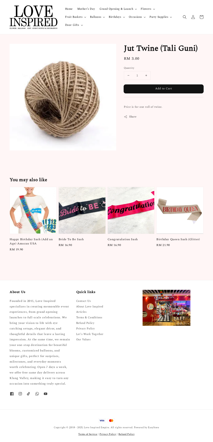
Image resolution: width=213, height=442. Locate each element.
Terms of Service (87, 434)
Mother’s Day (86, 9)
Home (69, 9)
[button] (184, 17)
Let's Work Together (90, 334)
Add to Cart (163, 88)
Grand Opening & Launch (116, 9)
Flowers (146, 9)
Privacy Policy (85, 329)
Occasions (135, 17)
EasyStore (153, 427)
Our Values (83, 339)
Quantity (129, 68)
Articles (81, 312)
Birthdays (115, 17)
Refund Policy (85, 323)
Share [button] (130, 117)
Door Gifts (72, 25)
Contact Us (83, 301)
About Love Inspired (89, 307)
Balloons (95, 17)
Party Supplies (158, 17)
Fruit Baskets (74, 17)
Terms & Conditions (89, 317)
